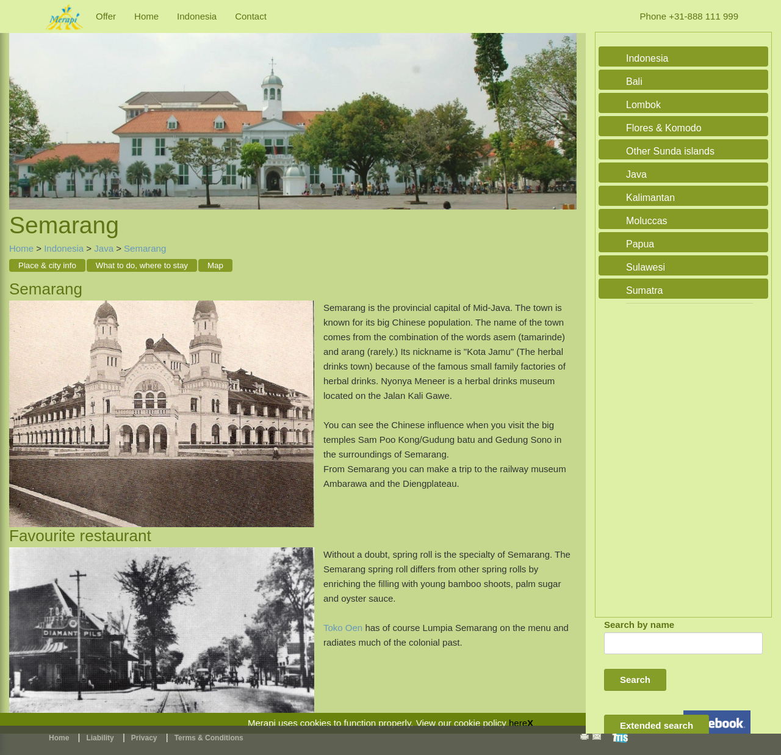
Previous (21, 108)
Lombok (643, 105)
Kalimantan (650, 197)
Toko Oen (344, 627)
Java (103, 248)
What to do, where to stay (142, 265)
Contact (251, 16)
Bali (634, 81)
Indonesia (197, 16)
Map (215, 265)
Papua (640, 244)
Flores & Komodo (664, 128)
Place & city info (47, 265)
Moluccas (647, 221)
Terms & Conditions (209, 738)
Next (564, 108)
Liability (99, 738)
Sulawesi (645, 267)
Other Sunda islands (670, 151)
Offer (106, 16)
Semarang (145, 248)
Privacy (144, 738)
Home (146, 16)
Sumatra (644, 290)
